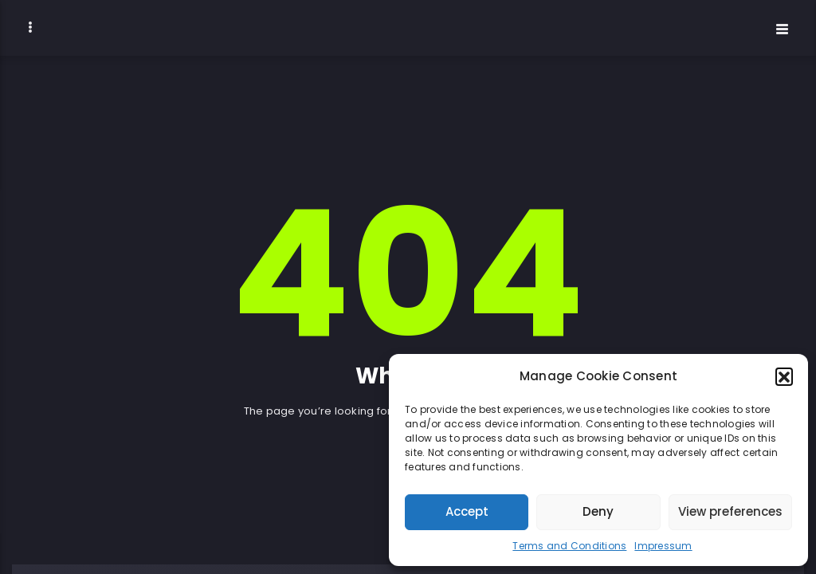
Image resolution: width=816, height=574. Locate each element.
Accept (466, 511)
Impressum (663, 545)
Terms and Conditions (569, 545)
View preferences (730, 511)
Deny (598, 511)
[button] (784, 376)
